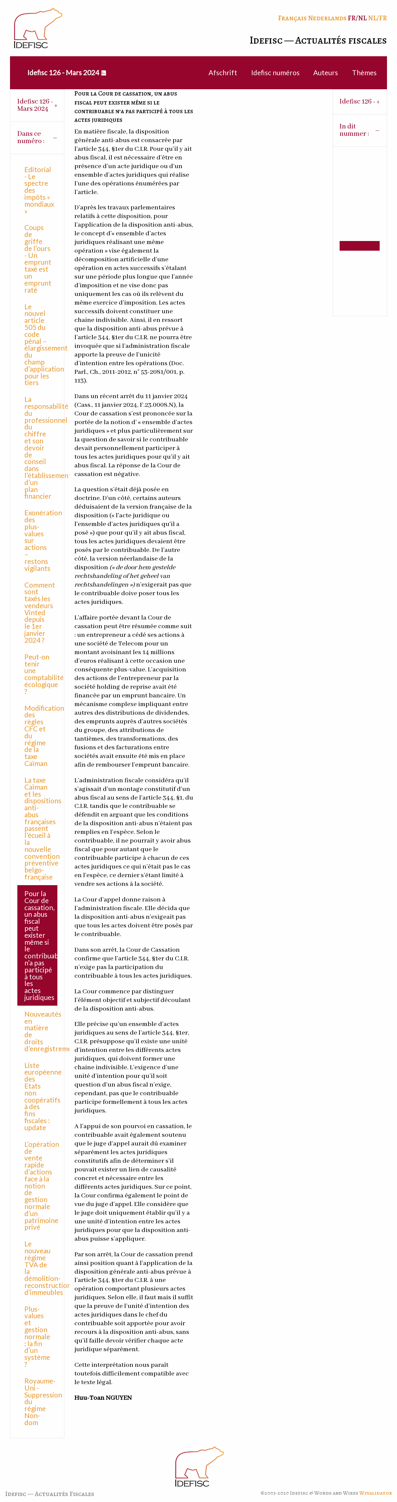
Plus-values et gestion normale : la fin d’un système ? (37, 1336)
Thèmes (364, 72)
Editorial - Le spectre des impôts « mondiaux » (39, 190)
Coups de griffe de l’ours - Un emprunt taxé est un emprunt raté (37, 258)
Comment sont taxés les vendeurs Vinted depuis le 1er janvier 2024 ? (39, 612)
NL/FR (377, 18)
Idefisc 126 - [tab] (357, 102)
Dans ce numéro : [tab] (30, 137)
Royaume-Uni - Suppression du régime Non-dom (40, 1401)
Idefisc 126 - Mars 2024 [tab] (35, 105)
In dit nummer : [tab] (354, 130)
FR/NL (357, 18)
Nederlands (327, 18)
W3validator (375, 1493)
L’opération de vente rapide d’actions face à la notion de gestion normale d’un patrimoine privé (40, 1185)
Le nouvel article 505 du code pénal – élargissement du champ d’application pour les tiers (40, 344)
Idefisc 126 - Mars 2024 (63, 72)
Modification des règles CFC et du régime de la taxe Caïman (40, 735)
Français (292, 18)
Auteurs (325, 72)
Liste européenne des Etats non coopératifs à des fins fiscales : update (40, 1096)
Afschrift (223, 72)
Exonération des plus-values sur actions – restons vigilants (40, 540)
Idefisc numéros (275, 72)
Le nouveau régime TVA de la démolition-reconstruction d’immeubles (40, 1267)
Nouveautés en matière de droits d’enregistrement (40, 1031)
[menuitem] (63, 73)
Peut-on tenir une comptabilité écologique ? (40, 673)
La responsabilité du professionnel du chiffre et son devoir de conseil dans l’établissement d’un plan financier (40, 447)
